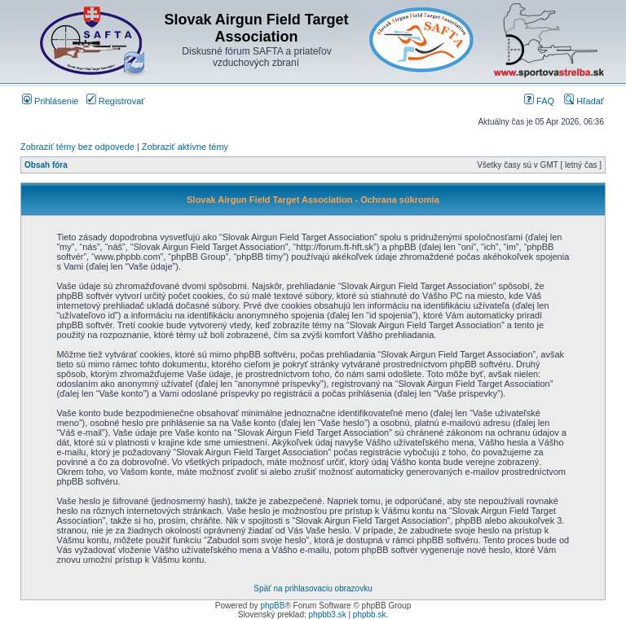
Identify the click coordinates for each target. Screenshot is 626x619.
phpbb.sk (369, 614)
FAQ (539, 101)
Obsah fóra (46, 164)
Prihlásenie (50, 101)
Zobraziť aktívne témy (185, 146)
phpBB (272, 605)
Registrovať (115, 101)
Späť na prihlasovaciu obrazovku (313, 588)
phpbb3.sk (327, 614)
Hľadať (584, 101)
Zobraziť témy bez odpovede (77, 146)
